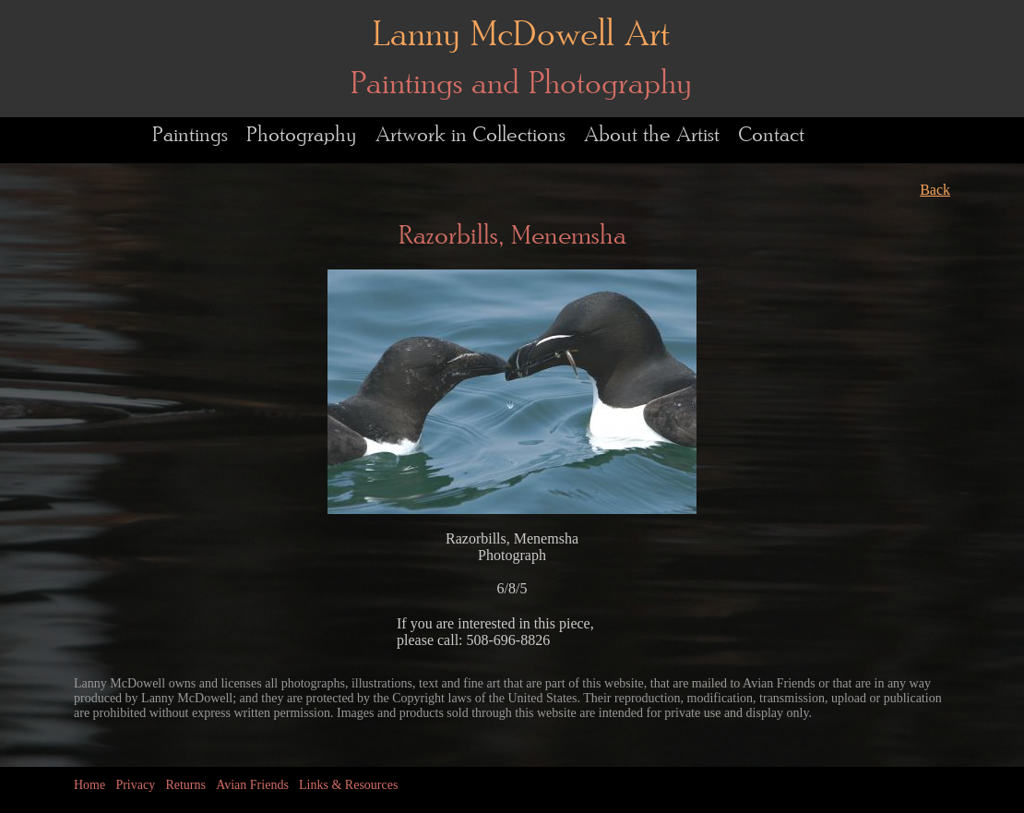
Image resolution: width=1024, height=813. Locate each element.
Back (935, 189)
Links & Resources (348, 785)
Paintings (190, 135)
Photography (301, 135)
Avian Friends (252, 785)
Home (89, 785)
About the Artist (652, 135)
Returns (185, 785)
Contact (771, 135)
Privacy (135, 785)
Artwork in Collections (470, 135)
